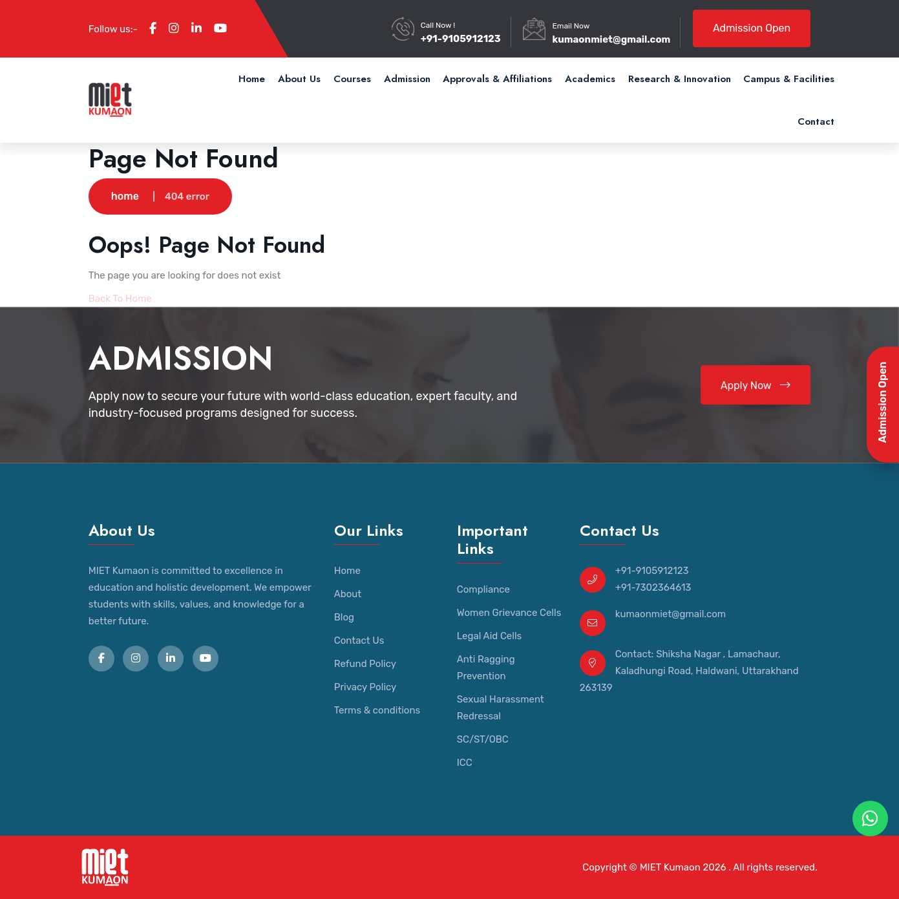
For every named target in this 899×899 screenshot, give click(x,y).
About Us (299, 79)
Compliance (483, 589)
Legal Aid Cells (489, 636)
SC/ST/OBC (483, 739)
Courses (352, 79)
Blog (344, 617)
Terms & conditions (377, 710)
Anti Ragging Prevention (486, 667)
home (125, 197)
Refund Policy (365, 664)
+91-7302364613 (653, 587)
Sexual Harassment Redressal (500, 707)
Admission (407, 79)
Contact (816, 121)
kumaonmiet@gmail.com (611, 39)
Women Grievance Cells (509, 613)
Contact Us (359, 640)
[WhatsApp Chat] (870, 818)
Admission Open (751, 28)
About (347, 594)
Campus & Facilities (788, 79)
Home (251, 79)
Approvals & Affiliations (497, 79)
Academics (590, 79)
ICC (464, 762)
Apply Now (756, 385)
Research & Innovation (679, 79)
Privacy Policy (365, 687)
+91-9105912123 (461, 39)
